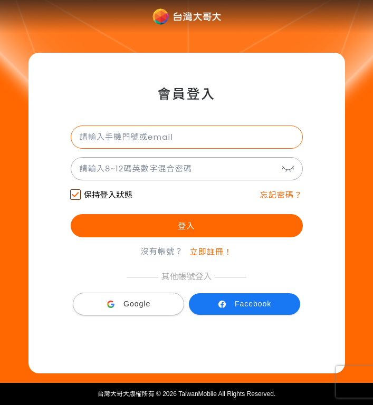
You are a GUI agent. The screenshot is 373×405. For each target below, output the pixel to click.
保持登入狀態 (101, 196)
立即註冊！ (211, 252)
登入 (186, 225)
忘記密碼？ (281, 194)
